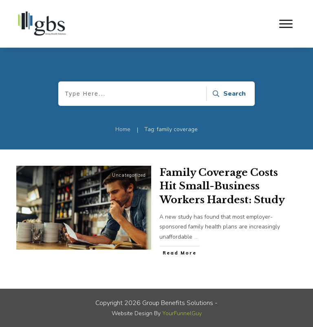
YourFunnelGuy (182, 313)
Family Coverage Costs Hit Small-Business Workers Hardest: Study (222, 186)
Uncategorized (129, 175)
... (196, 237)
